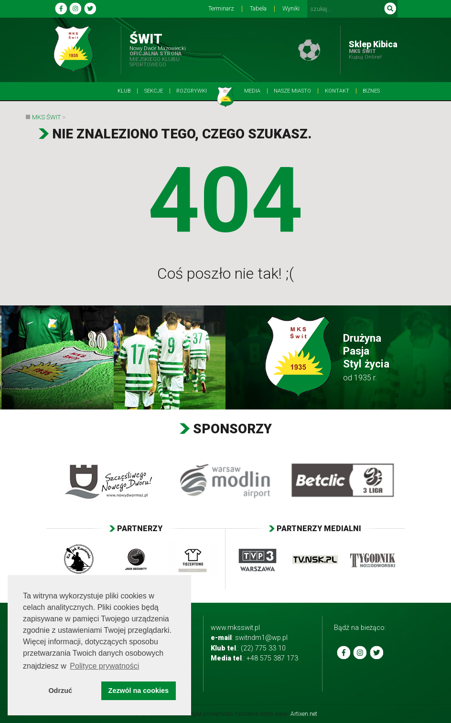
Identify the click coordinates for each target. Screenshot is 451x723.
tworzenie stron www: (276, 714)
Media (252, 91)
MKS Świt (46, 117)
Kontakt (337, 91)
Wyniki (291, 9)
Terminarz (221, 9)
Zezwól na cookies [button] (138, 690)
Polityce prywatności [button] (104, 666)
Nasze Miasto (292, 91)
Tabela (258, 9)
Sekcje (153, 91)
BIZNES (371, 91)
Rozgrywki (191, 91)
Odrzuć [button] (60, 690)
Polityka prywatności (208, 714)
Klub (124, 91)
